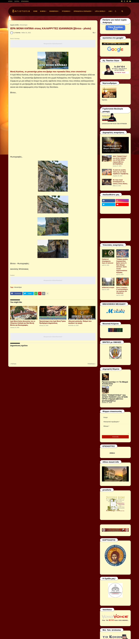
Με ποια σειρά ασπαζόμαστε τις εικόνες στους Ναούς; (120, 181)
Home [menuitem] (35, 11)
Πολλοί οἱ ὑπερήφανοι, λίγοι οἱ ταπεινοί (107, 261)
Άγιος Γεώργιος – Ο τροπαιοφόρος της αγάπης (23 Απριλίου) (122, 290)
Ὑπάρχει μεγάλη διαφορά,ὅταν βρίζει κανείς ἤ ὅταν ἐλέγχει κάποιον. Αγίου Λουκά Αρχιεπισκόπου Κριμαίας (122, 265)
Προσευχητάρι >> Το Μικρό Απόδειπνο (112, 147)
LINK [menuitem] (110, 11)
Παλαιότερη (91, 364)
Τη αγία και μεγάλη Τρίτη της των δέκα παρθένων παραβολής (120, 171)
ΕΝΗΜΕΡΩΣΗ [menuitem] (53, 11)
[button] (115, 11)
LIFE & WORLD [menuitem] (100, 11)
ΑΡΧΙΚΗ (10, 1)
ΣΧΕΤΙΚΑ (16, 1)
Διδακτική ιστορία (108, 287)
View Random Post (115, 27)
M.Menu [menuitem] (43, 11)
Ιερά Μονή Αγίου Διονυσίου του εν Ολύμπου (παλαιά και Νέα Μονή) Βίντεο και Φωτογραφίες (22, 323)
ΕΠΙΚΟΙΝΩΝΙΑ (25, 1)
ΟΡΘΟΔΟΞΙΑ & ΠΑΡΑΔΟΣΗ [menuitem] (82, 11)
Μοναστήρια (23, 25)
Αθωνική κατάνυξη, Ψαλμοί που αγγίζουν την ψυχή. (80, 322)
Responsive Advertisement (53, 43)
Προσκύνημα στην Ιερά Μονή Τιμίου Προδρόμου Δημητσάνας (52, 322)
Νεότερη (13, 364)
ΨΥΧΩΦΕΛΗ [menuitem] (66, 11)
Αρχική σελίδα (14, 25)
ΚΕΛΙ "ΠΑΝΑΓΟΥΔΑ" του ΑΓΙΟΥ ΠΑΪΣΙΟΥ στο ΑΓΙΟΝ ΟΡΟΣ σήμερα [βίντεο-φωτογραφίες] (120, 160)
